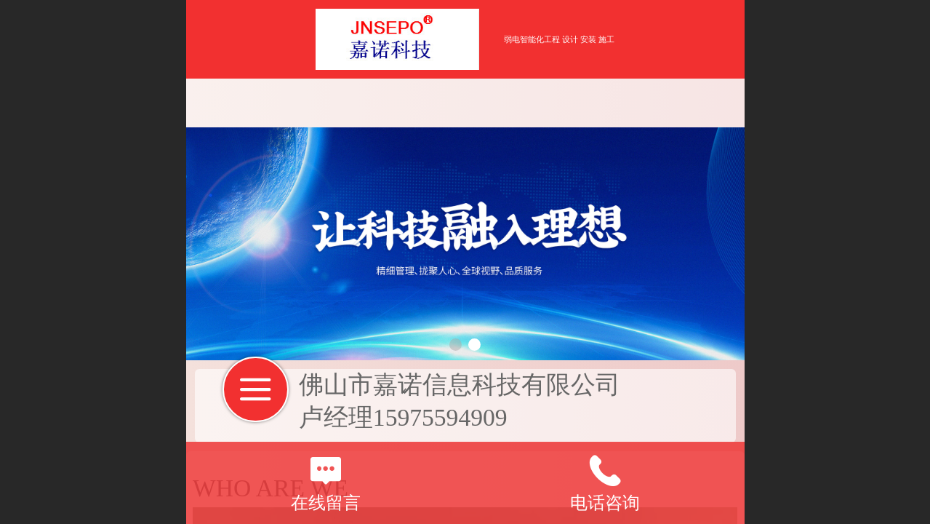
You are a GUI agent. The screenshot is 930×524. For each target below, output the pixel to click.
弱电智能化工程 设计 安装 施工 (559, 39)
